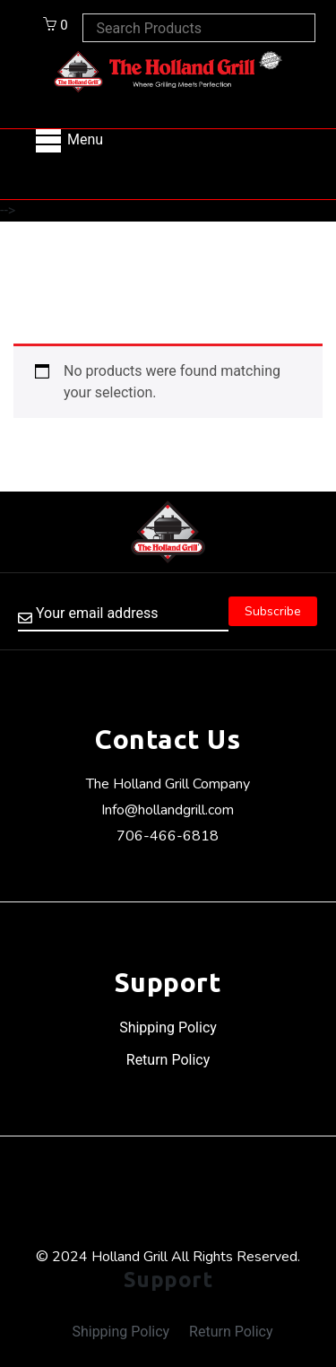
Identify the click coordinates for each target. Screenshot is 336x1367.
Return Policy (168, 1059)
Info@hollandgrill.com (167, 810)
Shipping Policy (168, 1027)
